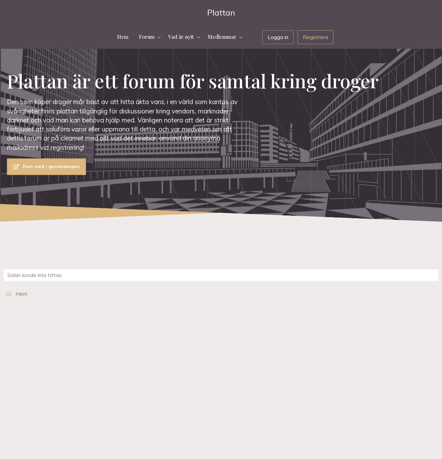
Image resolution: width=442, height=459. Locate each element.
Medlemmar (222, 36)
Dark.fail (350, 369)
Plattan (221, 12)
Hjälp (208, 441)
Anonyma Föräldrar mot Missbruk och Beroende (384, 381)
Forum (147, 36)
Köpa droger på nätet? (367, 402)
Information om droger (367, 394)
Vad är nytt (181, 36)
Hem (122, 36)
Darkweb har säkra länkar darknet (380, 352)
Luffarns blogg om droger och (375, 360)
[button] (159, 37)
